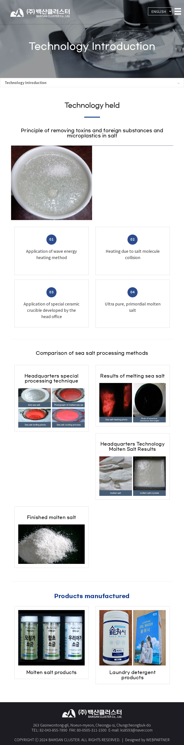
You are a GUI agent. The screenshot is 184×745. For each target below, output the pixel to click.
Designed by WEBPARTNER (147, 735)
